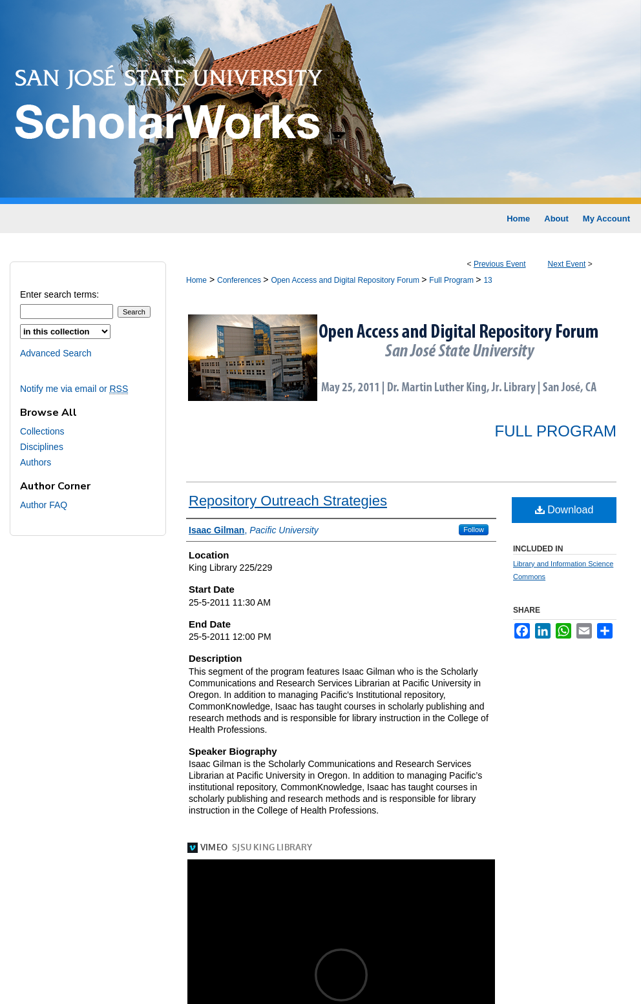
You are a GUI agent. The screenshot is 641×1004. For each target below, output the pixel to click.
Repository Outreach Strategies (288, 501)
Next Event (567, 264)
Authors (35, 462)
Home (196, 280)
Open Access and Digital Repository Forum (346, 280)
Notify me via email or (74, 389)
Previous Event (500, 264)
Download (564, 509)
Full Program (452, 280)
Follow (473, 529)
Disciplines (41, 447)
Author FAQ (43, 505)
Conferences (240, 280)
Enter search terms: (59, 294)
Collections (42, 431)
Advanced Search (56, 353)
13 (487, 280)
